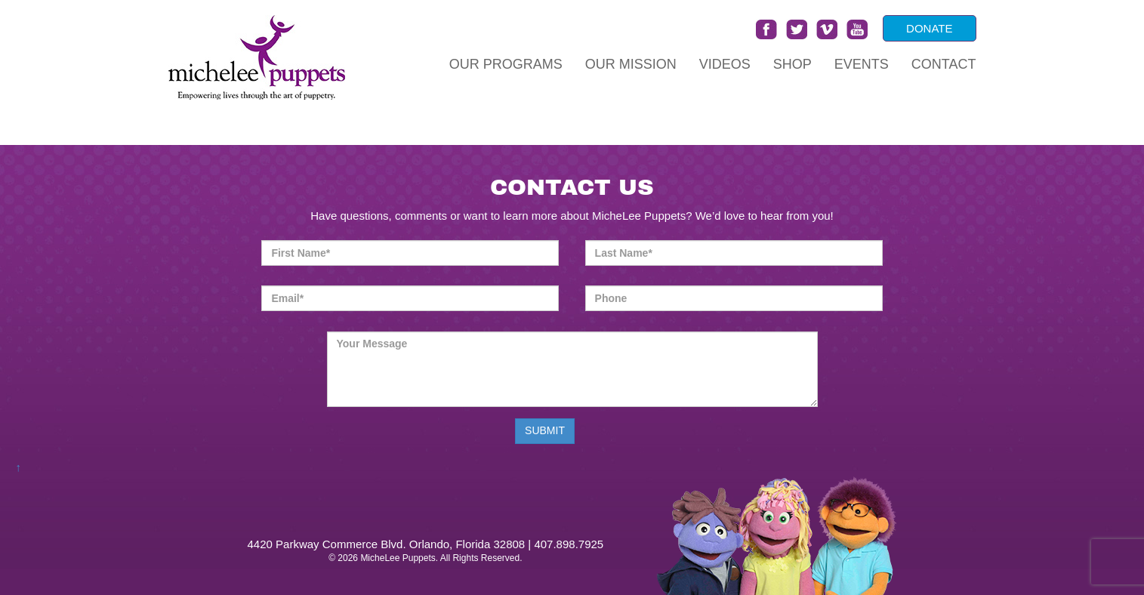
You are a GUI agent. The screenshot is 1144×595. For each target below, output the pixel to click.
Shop (792, 64)
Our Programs (506, 64)
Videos (725, 64)
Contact (943, 64)
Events (861, 64)
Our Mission (631, 64)
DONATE (929, 28)
